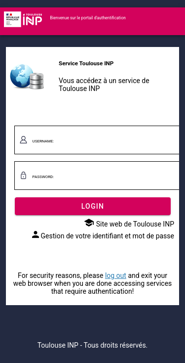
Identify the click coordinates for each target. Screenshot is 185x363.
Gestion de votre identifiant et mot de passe (102, 236)
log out (115, 275)
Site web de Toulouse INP (129, 224)
